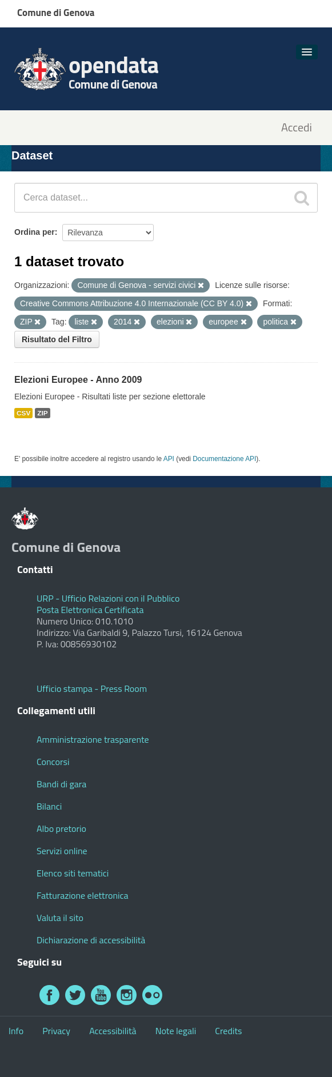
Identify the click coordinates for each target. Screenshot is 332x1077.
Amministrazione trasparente (93, 739)
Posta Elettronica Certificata (90, 609)
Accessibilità (112, 1031)
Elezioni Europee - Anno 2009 (78, 380)
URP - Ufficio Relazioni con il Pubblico (108, 598)
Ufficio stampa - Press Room (92, 688)
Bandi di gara (61, 784)
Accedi (296, 127)
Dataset (32, 155)
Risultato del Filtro (57, 339)
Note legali (176, 1031)
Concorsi (53, 761)
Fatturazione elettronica (83, 895)
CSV (23, 413)
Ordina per (34, 232)
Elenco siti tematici (73, 873)
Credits (228, 1031)
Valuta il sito (60, 917)
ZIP (42, 413)
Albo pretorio (61, 828)
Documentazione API (224, 459)
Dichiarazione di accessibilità (91, 940)
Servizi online (62, 851)
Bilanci (49, 806)
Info (16, 1031)
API (168, 459)
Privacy (56, 1031)
